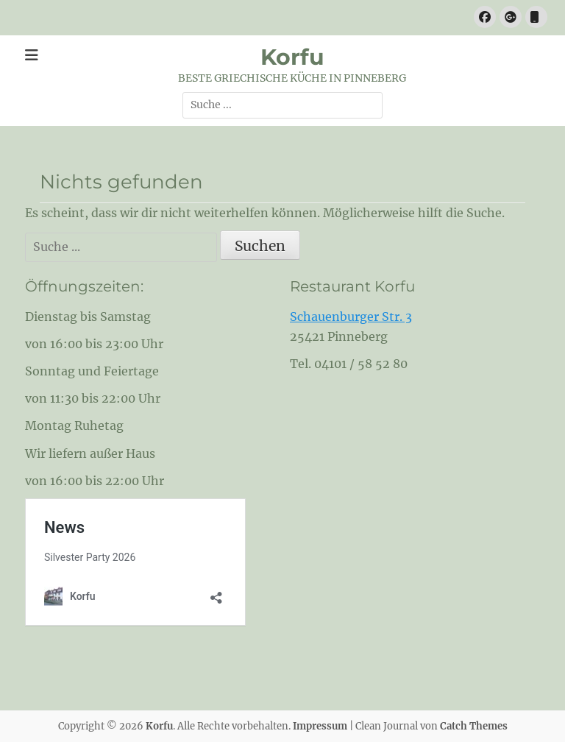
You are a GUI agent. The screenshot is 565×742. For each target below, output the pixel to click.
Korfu (292, 57)
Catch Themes (474, 726)
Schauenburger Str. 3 (351, 316)
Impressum (320, 726)
